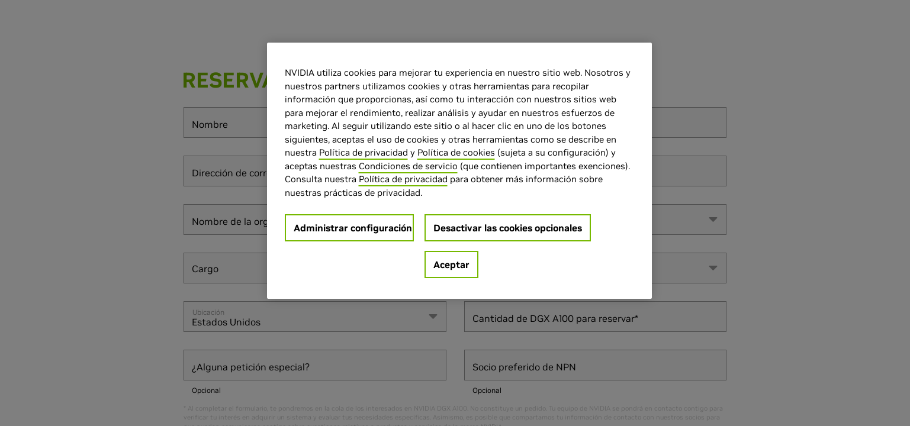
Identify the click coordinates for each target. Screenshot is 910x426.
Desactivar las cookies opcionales (507, 228)
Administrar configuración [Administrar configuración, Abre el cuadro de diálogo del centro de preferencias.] (353, 228)
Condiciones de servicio (408, 166)
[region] (459, 171)
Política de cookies (456, 152)
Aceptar (451, 264)
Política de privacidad (363, 152)
